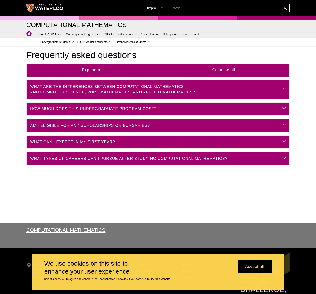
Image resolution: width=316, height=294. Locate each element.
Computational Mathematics (65, 230)
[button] (253, 8)
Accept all (254, 267)
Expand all (92, 70)
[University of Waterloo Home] (45, 8)
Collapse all (223, 70)
